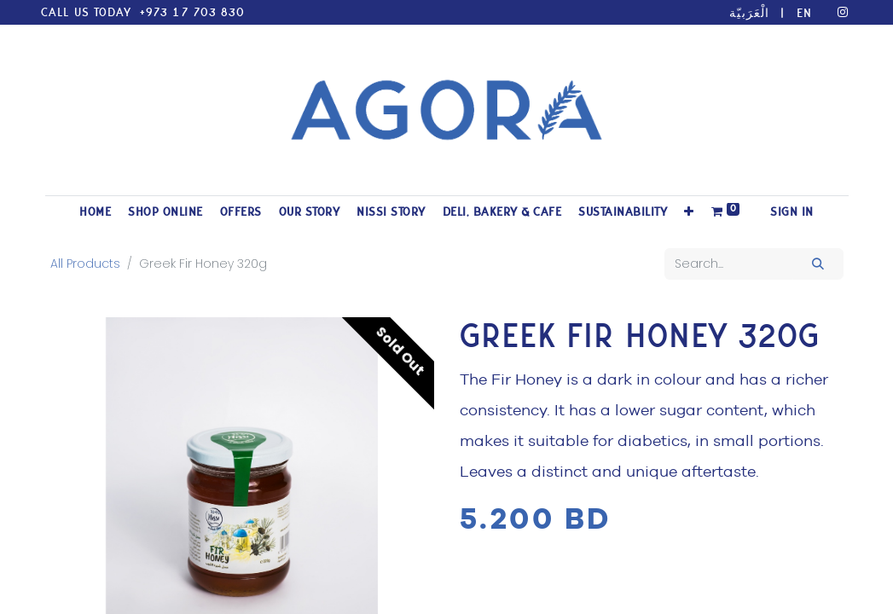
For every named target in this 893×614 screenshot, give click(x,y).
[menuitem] (95, 212)
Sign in (792, 211)
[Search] (817, 264)
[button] (689, 212)
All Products (85, 263)
